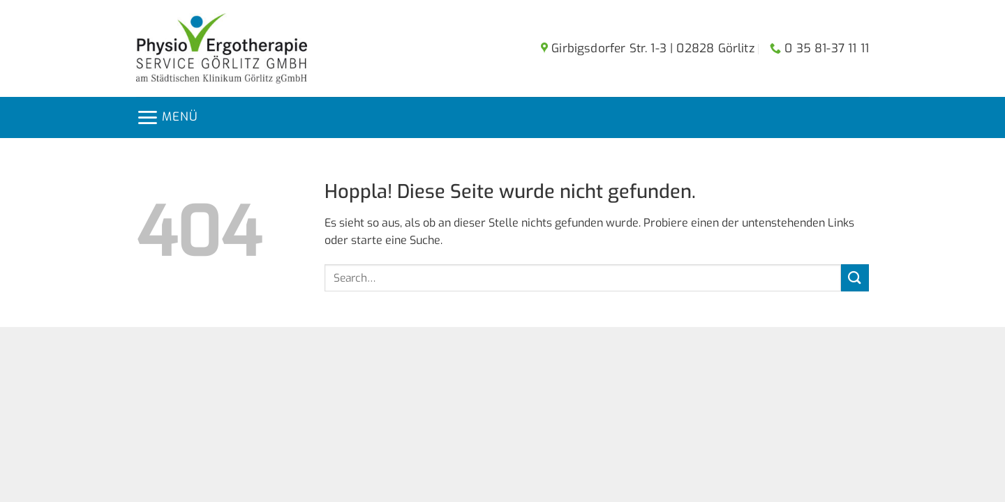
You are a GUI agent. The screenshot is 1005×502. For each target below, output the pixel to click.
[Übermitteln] (855, 277)
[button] (167, 117)
